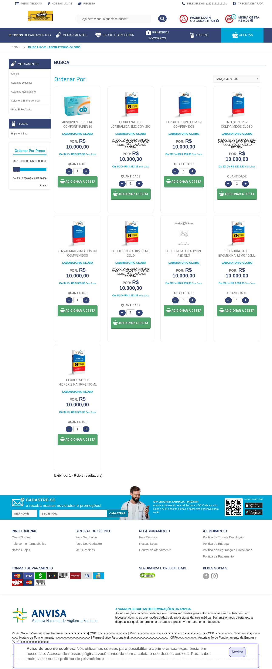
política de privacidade (82, 658)
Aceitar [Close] (237, 652)
